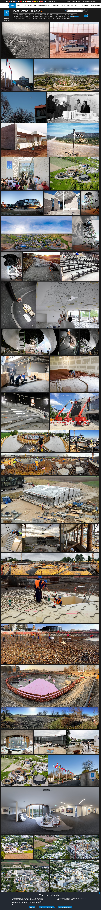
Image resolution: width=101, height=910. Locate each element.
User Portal (92, 1)
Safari (6, 207)
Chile (36, 14)
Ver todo (15, 14)
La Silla (42, 16)
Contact (73, 1)
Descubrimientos (54, 5)
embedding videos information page (90, 177)
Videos (18, 5)
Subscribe (68, 1)
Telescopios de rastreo (63, 18)
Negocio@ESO (85, 5)
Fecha (86, 18)
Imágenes (12, 6)
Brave (6, 202)
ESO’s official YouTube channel (37, 176)
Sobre (7, 5)
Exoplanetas (63, 14)
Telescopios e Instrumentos (41, 5)
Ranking (86, 16)
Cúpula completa (72, 14)
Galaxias (15, 16)
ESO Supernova (54, 14)
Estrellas (53, 18)
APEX (33, 14)
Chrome (6, 203)
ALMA (29, 14)
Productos (77, 5)
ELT (48, 14)
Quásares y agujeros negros (20, 18)
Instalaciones (74, 16)
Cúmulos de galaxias (24, 16)
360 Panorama (22, 14)
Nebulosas (49, 16)
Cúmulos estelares (44, 18)
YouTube (3, 176)
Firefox (6, 206)
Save (5, 231)
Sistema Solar (33, 18)
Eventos (63, 5)
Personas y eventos (64, 16)
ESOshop (30, 5)
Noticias (24, 5)
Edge (6, 205)
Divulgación (70, 5)
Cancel (12, 231)
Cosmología (43, 14)
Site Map (78, 1)
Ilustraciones (35, 16)
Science (87, 1)
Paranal (55, 16)
